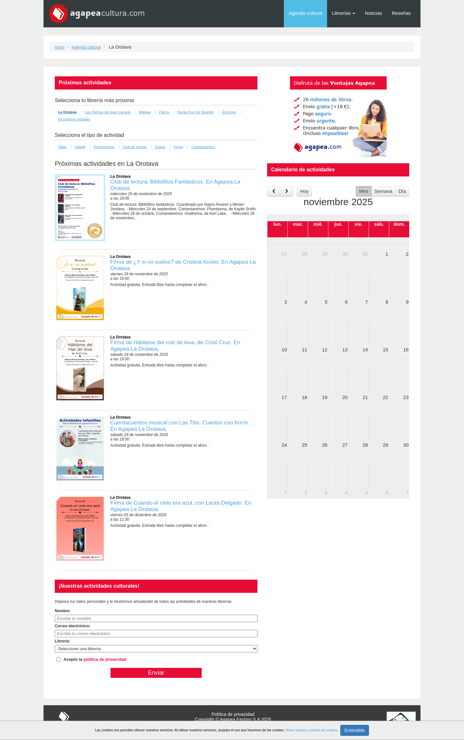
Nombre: (63, 611)
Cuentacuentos (203, 147)
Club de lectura (135, 147)
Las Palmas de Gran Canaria (107, 112)
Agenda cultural (305, 13)
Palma (164, 112)
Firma (178, 147)
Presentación (104, 147)
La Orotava (67, 112)
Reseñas (401, 13)
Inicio (59, 47)
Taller (62, 147)
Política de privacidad (232, 714)
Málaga (144, 112)
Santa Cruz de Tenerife (196, 112)
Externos (229, 112)
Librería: (62, 641)
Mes (363, 191)
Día (402, 191)
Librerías (343, 13)
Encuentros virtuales (74, 119)
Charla (160, 147)
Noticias (373, 13)
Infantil (80, 147)
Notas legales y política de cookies (311, 730)
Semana (383, 191)
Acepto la (94, 659)
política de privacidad (104, 659)
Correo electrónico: (73, 626)
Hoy (304, 191)
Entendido (354, 730)
